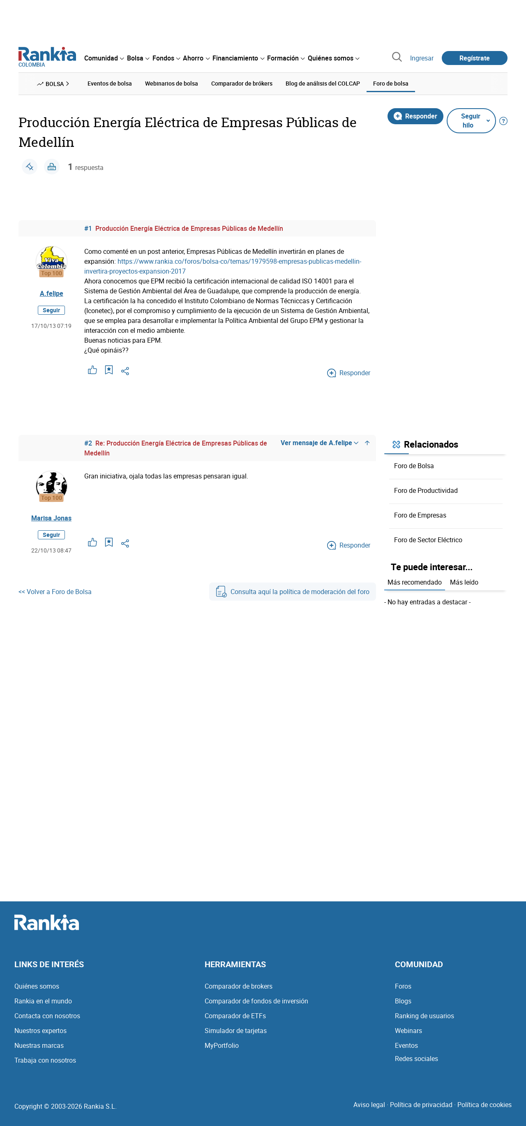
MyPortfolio (222, 1045)
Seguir (51, 310)
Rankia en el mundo (43, 1000)
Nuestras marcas (39, 1045)
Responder (415, 116)
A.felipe (51, 293)
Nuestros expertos (40, 1030)
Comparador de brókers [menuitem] (241, 83)
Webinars (408, 1030)
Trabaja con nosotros (45, 1060)
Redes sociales (416, 1058)
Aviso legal (369, 1104)
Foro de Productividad (426, 490)
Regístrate (474, 58)
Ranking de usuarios (424, 1015)
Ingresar (422, 58)
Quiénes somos (36, 986)
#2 (88, 443)
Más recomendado (415, 582)
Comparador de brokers (238, 986)
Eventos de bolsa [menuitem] (110, 83)
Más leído (464, 582)
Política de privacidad (421, 1104)
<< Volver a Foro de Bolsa (55, 591)
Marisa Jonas (51, 517)
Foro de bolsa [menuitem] (390, 83)
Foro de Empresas (420, 515)
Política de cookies (484, 1104)
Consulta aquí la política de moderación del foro (292, 591)
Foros (403, 986)
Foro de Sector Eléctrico (428, 539)
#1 (88, 228)
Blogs (403, 1000)
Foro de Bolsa (414, 465)
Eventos (406, 1045)
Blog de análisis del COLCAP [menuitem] (323, 83)
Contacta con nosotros (47, 1015)
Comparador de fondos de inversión (256, 1000)
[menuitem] (104, 58)
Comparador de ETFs (235, 1015)
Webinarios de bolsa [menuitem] (171, 83)
